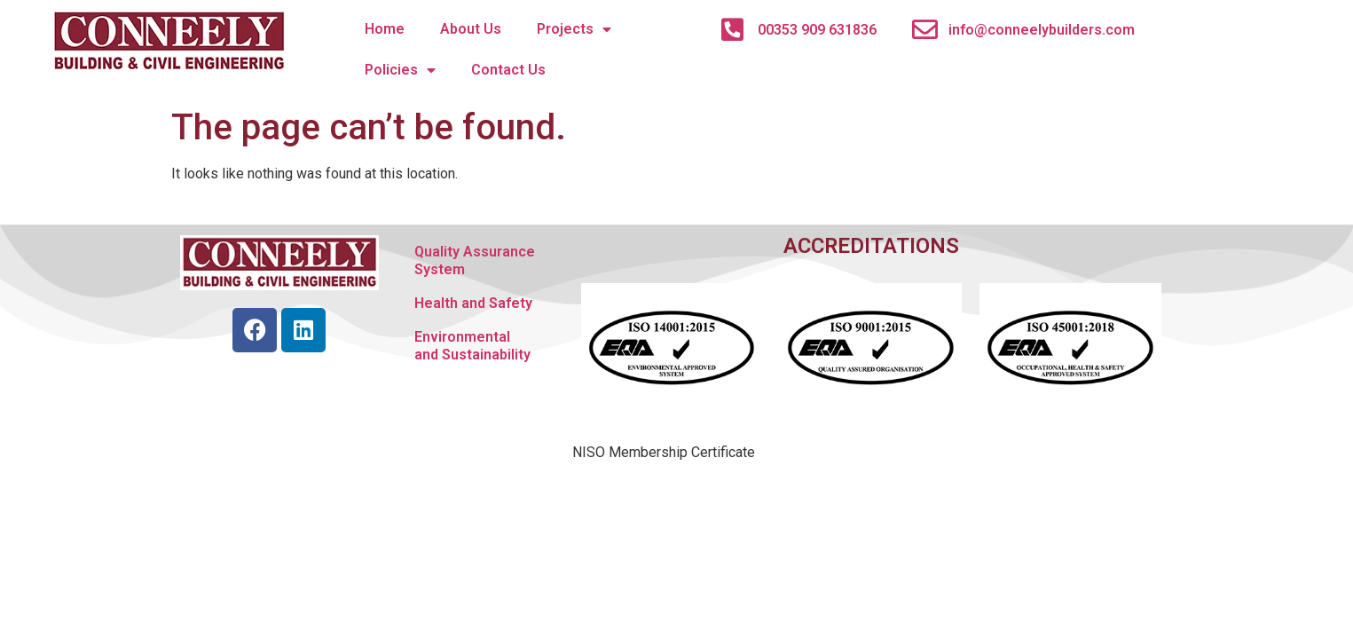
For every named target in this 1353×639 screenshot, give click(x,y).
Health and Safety (473, 303)
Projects (574, 29)
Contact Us (508, 69)
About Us (470, 28)
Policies (400, 70)
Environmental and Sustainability (472, 345)
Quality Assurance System (474, 260)
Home (385, 28)
